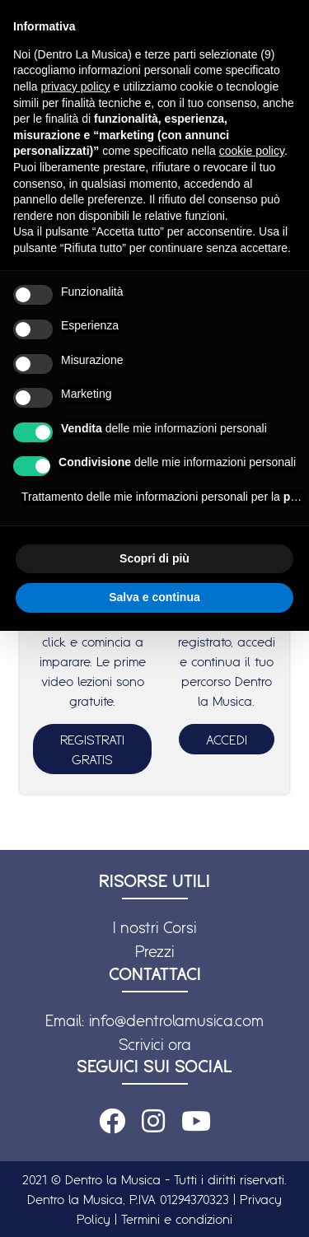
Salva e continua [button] (154, 597)
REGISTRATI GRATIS (92, 749)
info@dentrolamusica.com (176, 1020)
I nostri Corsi (154, 927)
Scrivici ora (155, 1044)
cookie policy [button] (251, 150)
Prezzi (154, 951)
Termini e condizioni (176, 1219)
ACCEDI (226, 739)
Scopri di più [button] (154, 558)
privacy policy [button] (75, 86)
